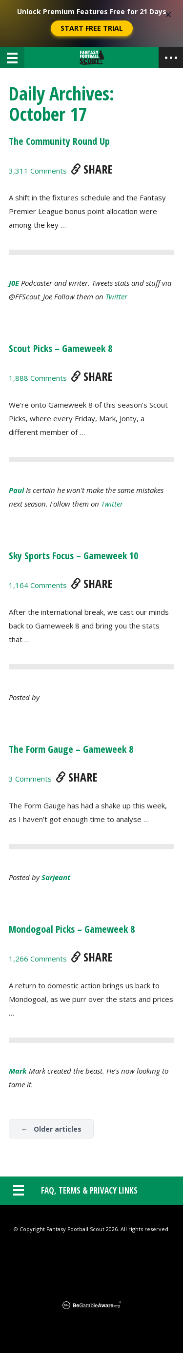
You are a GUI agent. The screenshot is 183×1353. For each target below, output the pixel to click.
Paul (16, 490)
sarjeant (55, 877)
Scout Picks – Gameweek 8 (60, 348)
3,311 (38, 171)
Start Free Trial (92, 28)
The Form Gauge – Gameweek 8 (71, 749)
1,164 (38, 585)
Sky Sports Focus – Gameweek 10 (73, 555)
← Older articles (51, 1129)
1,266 (38, 958)
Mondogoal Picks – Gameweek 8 (72, 929)
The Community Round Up (59, 141)
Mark (18, 1071)
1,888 (38, 378)
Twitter (116, 296)
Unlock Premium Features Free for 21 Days (91, 11)
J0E (14, 283)
